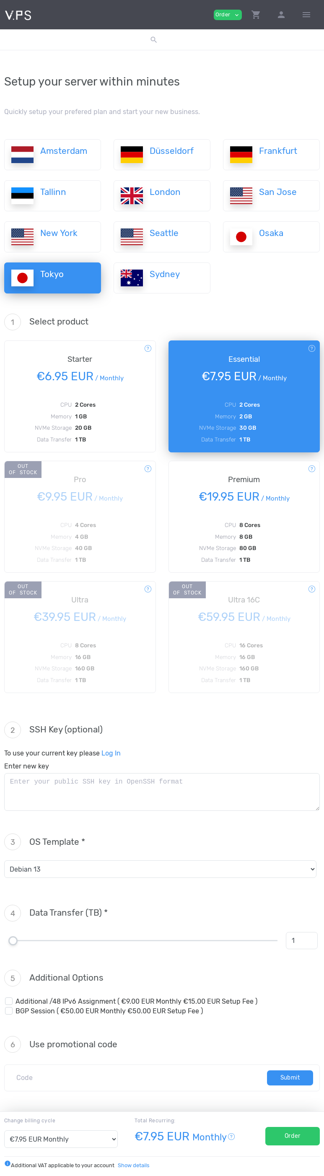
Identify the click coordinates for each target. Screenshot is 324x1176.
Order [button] (227, 14)
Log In (111, 753)
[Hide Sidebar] (306, 14)
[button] (256, 14)
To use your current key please (62, 753)
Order (293, 1136)
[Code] (139, 1077)
